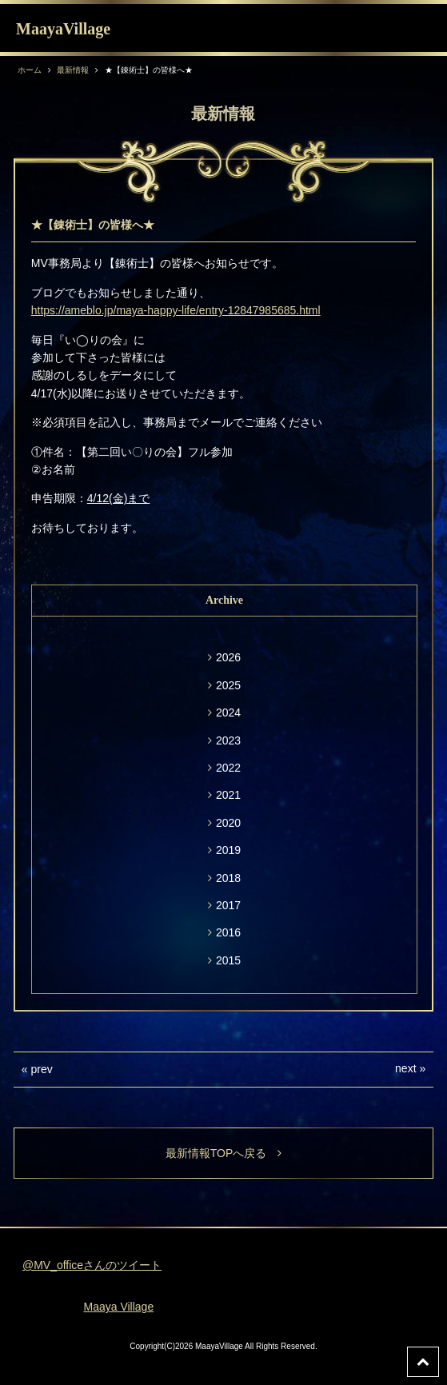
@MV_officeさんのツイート (92, 1265)
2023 (228, 740)
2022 (228, 767)
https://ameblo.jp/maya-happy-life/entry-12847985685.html (176, 310)
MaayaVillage (63, 29)
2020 (228, 822)
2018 (228, 878)
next (405, 1068)
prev (41, 1069)
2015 (228, 960)
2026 (228, 657)
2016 (228, 932)
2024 (228, 712)
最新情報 (73, 70)
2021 (228, 794)
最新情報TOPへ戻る (224, 1153)
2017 (228, 905)
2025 (228, 685)
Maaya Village (119, 1306)
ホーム (30, 70)
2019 (228, 850)
